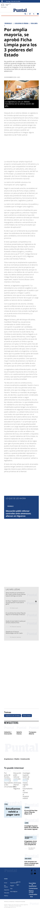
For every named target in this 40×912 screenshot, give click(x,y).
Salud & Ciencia (19, 733)
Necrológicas (13, 891)
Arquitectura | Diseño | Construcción (17, 759)
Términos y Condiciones (9, 901)
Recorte (6, 780)
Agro (18, 885)
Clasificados (33, 894)
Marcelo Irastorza (16, 626)
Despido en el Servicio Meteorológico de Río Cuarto (14, 632)
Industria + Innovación (8, 733)
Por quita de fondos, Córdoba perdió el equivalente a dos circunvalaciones (10, 780)
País (11, 888)
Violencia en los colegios (29, 838)
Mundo (18, 882)
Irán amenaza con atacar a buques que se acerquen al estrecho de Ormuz (31, 864)
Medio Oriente (28, 858)
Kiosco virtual (31, 891)
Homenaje (27, 807)
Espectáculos (13, 882)
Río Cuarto (6, 886)
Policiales (6, 893)
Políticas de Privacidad (20, 901)
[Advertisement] (25, 147)
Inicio (5, 882)
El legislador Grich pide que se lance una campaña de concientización (30, 843)
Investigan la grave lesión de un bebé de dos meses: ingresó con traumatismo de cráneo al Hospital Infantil (27, 785)
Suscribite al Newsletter (33, 884)
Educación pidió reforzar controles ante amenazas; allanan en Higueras (19, 513)
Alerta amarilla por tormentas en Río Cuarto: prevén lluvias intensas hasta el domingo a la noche (16, 594)
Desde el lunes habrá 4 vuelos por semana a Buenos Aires (16, 622)
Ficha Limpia (27, 715)
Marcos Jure (15, 608)
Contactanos (33, 888)
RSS (31, 897)
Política (6, 895)
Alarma (15, 780)
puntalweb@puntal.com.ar (10, 907)
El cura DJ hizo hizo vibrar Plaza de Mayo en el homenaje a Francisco (16, 613)
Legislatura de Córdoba (12, 715)
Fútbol (6, 804)
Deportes (6, 890)
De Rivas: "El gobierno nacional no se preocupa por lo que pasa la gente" (15, 602)
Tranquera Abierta (32, 733)
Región (12, 885)
